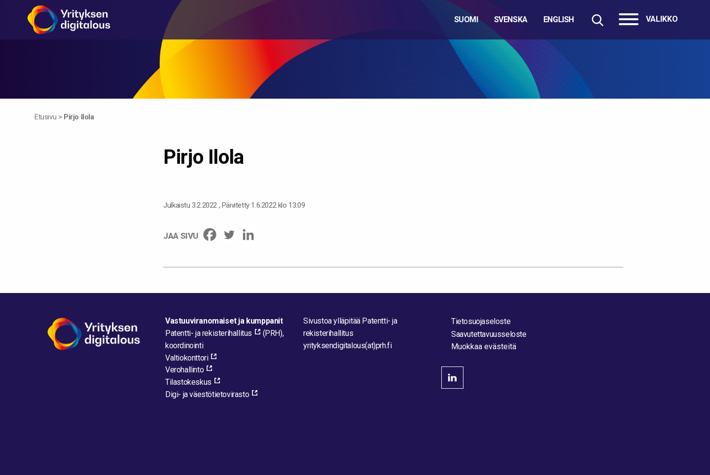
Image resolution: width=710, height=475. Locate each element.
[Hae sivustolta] (597, 20)
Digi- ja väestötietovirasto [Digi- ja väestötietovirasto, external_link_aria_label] (207, 394)
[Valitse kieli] (514, 19)
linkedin (452, 377)
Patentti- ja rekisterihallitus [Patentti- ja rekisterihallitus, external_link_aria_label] (208, 333)
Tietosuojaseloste (480, 321)
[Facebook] (209, 234)
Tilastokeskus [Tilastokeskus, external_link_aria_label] (188, 382)
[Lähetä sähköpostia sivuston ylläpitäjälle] (347, 345)
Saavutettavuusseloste (489, 334)
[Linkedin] (248, 234)
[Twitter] (229, 234)
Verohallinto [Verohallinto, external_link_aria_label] (184, 369)
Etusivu (45, 116)
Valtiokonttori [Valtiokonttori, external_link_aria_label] (186, 358)
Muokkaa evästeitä (483, 347)
